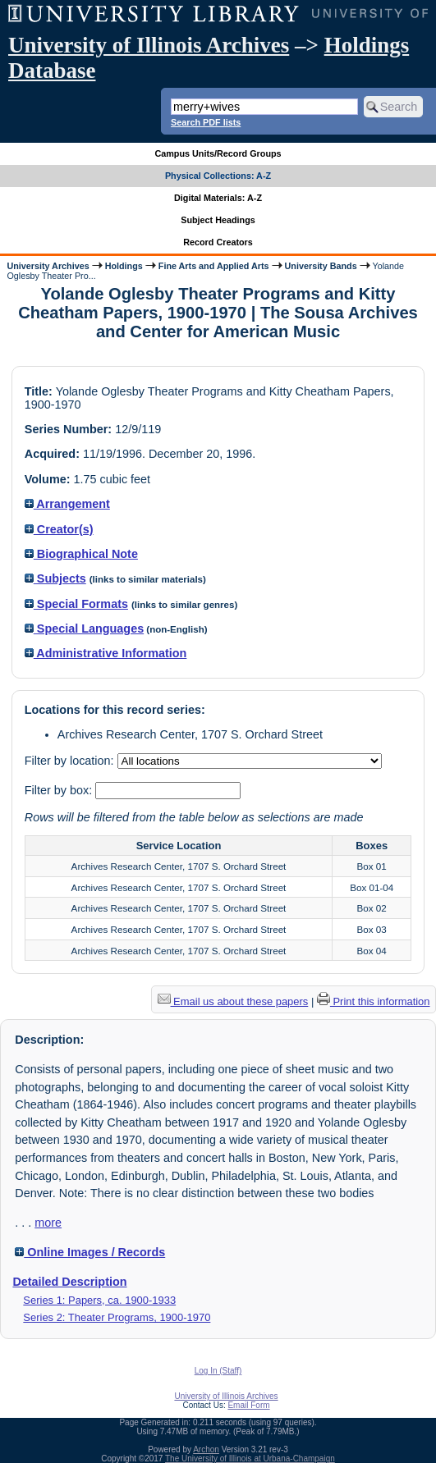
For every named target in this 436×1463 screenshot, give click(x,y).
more (48, 1222)
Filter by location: (71, 760)
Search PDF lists (206, 122)
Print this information (373, 1001)
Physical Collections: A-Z (218, 176)
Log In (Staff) (218, 1370)
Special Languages (84, 628)
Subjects (55, 578)
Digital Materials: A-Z (218, 198)
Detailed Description (69, 1281)
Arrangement (67, 503)
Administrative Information (106, 653)
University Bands (321, 266)
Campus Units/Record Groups (217, 153)
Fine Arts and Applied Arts (213, 266)
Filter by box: (60, 790)
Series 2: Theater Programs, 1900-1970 (116, 1317)
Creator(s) (59, 529)
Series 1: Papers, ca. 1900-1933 (99, 1300)
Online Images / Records (90, 1252)
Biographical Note (81, 553)
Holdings (124, 266)
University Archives (48, 266)
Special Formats (76, 603)
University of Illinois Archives (148, 45)
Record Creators (218, 242)
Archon (206, 1449)
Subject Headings (218, 220)
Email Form (248, 1405)
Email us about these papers (233, 1001)
